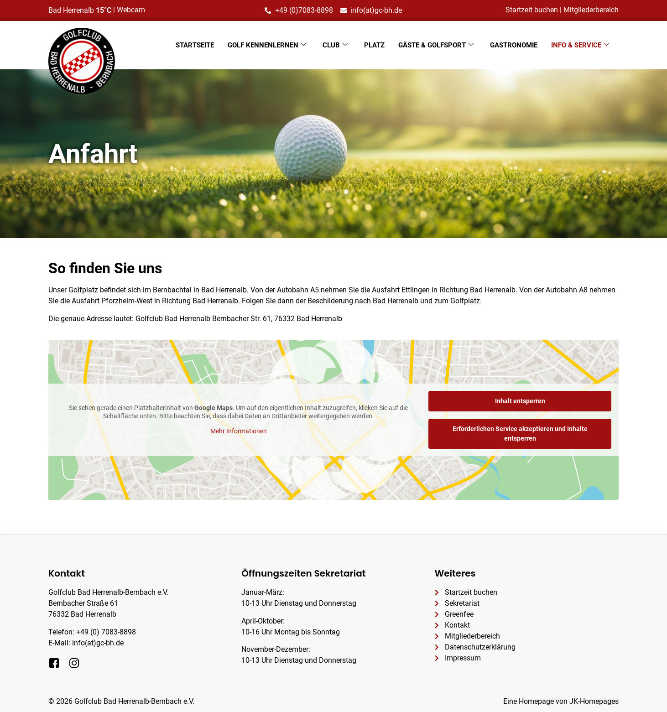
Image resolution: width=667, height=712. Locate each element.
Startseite (195, 45)
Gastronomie (513, 45)
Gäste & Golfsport (436, 45)
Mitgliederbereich (591, 9)
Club (335, 45)
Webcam (131, 9)
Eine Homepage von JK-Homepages (561, 701)
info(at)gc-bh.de (98, 643)
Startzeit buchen (531, 9)
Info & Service (580, 45)
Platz (374, 45)
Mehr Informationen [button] (238, 431)
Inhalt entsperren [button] (520, 401)
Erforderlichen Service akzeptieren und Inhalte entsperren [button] (520, 433)
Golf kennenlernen (267, 45)
